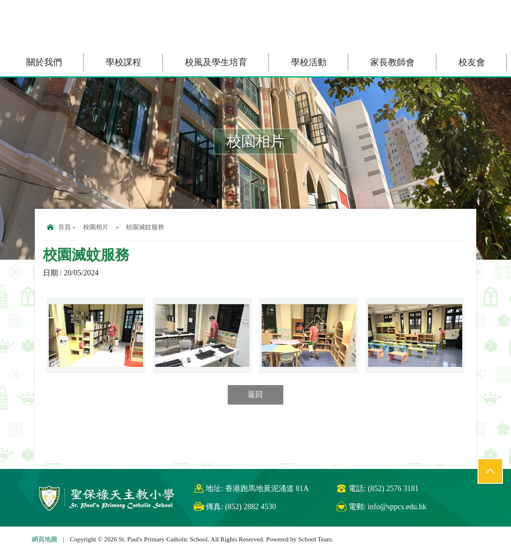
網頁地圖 (44, 539)
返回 (255, 394)
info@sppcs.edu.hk (397, 506)
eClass (421, 11)
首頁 (59, 226)
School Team (315, 539)
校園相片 (96, 226)
